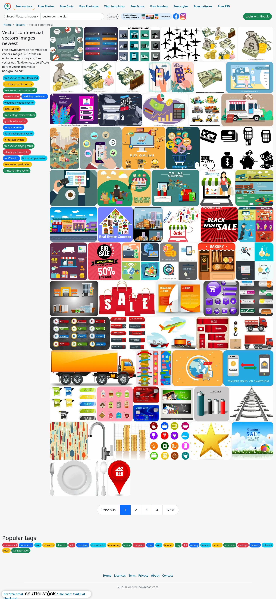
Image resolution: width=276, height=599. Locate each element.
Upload (113, 16)
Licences (120, 575)
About (155, 575)
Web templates (114, 6)
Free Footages (89, 6)
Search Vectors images (21, 16)
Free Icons (137, 6)
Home (8, 25)
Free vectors (23, 6)
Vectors (20, 25)
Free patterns (203, 6)
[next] (170, 510)
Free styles (181, 6)
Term (132, 575)
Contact (167, 575)
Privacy (143, 575)
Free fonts (67, 6)
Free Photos (46, 6)
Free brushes (159, 6)
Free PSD (224, 6)
